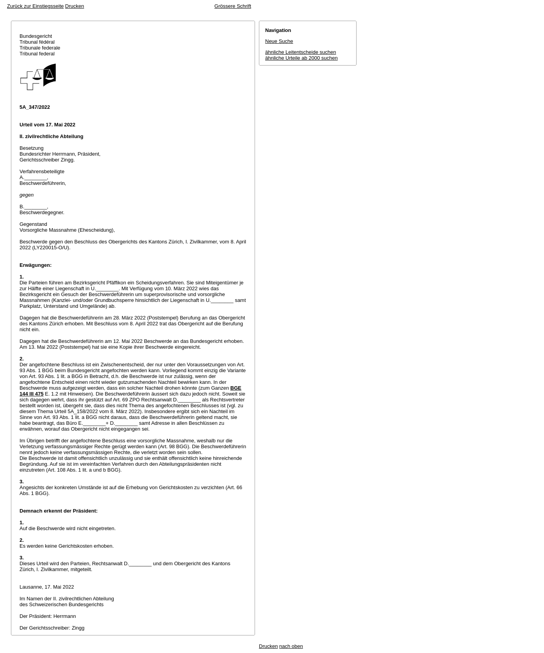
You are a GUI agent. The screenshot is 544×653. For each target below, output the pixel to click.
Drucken (74, 6)
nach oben (291, 646)
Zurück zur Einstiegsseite (35, 6)
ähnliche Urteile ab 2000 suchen (301, 58)
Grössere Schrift (232, 6)
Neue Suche (279, 41)
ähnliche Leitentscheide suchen (300, 52)
